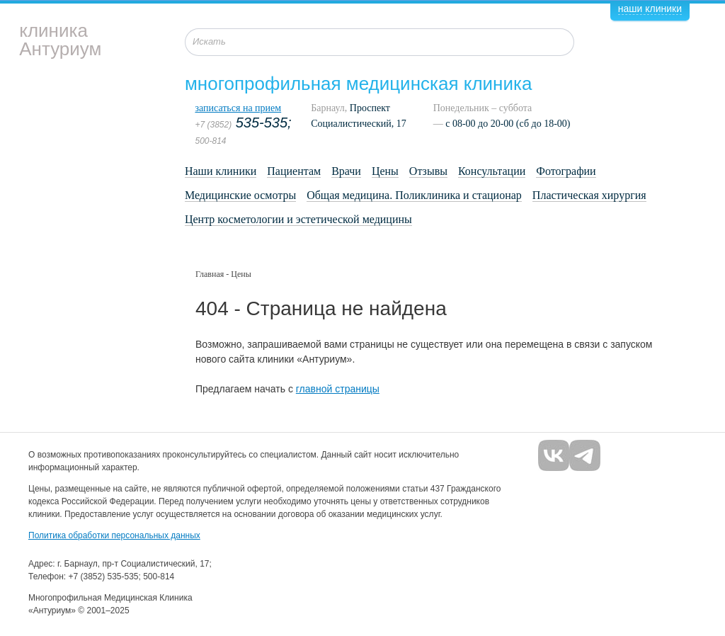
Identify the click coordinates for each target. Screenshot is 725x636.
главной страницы (337, 388)
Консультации (491, 171)
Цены (385, 171)
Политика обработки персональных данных (114, 535)
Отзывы (428, 171)
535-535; (243, 122)
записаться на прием (238, 108)
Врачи (346, 171)
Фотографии (565, 171)
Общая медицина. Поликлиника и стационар (414, 195)
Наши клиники (220, 171)
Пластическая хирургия (589, 195)
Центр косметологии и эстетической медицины (298, 219)
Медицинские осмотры (240, 195)
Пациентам (294, 171)
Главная (209, 274)
